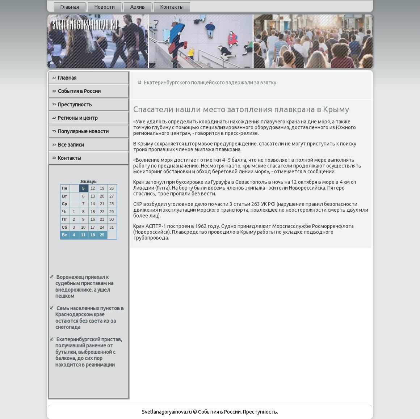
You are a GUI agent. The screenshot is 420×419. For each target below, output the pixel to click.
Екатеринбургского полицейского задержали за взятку (210, 82)
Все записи (71, 145)
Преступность (75, 104)
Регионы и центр (78, 118)
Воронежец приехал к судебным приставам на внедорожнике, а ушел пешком (84, 286)
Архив (137, 7)
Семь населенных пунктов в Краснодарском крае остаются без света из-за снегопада (89, 317)
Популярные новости (83, 131)
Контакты (172, 7)
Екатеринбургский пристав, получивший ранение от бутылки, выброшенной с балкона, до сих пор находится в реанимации (88, 352)
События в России (79, 91)
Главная (69, 7)
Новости (104, 7)
